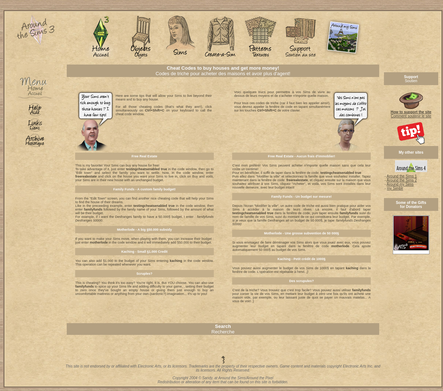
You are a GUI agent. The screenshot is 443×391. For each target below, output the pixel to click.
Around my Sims (400, 184)
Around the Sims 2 (402, 180)
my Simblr (395, 188)
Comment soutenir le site (411, 112)
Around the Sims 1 (402, 176)
